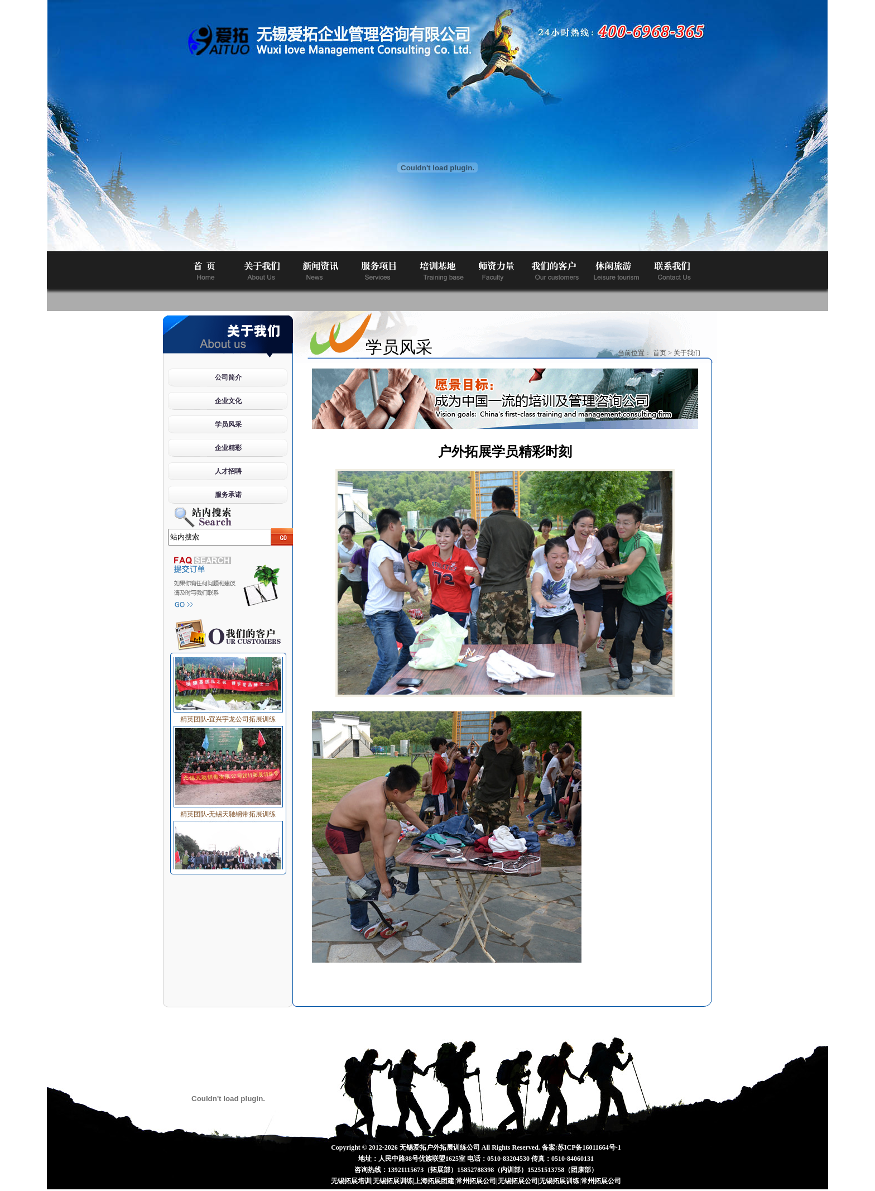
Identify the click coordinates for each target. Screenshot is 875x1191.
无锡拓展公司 (518, 1181)
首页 (659, 353)
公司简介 (228, 377)
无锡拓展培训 (351, 1181)
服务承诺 (228, 495)
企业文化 (228, 401)
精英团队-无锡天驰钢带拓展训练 (228, 811)
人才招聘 (228, 471)
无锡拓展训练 (393, 1181)
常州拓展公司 (476, 1181)
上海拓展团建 (434, 1181)
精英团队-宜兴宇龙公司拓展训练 (228, 716)
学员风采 (228, 424)
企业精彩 (228, 448)
